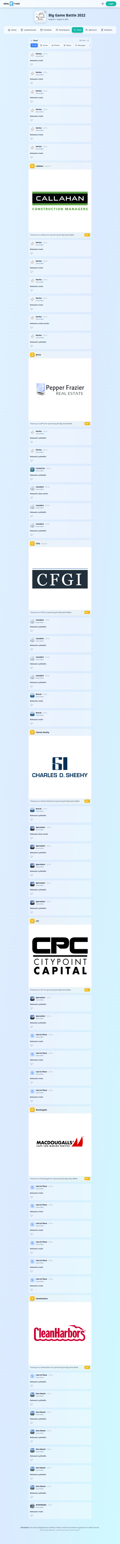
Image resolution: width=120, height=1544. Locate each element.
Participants (62, 30)
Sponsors (91, 30)
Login (111, 3)
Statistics (106, 30)
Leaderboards (28, 30)
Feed (77, 30)
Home (12, 30)
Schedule (46, 30)
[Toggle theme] (103, 4)
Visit (87, 235)
